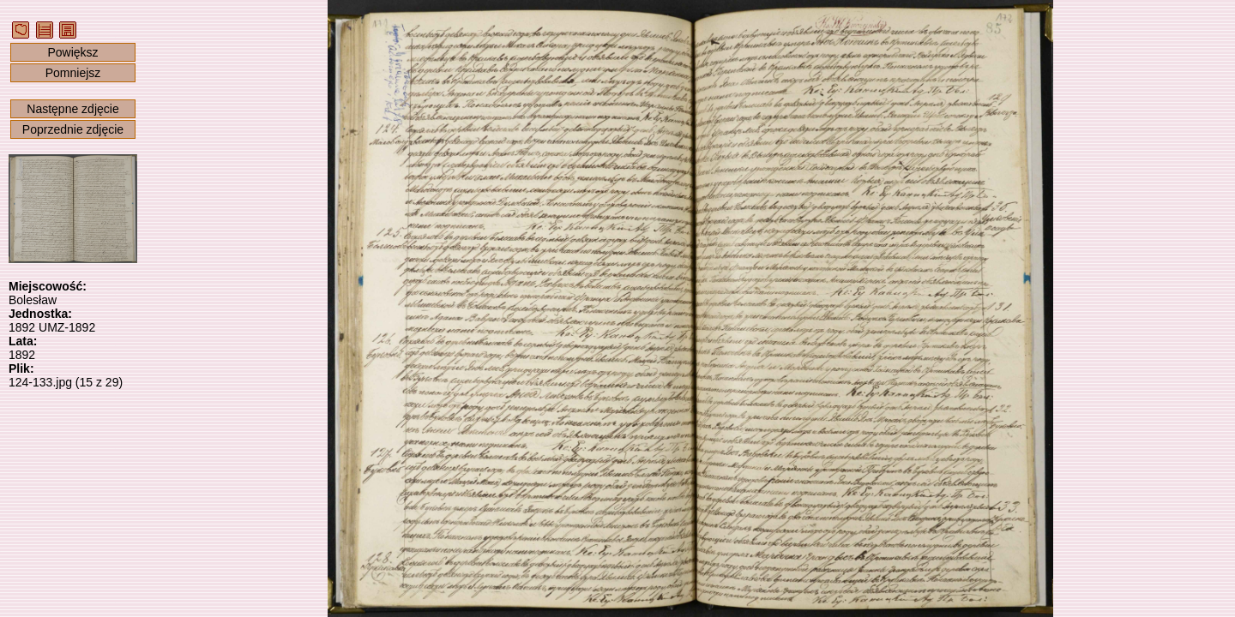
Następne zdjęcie (72, 109)
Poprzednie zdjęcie (73, 129)
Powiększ (72, 52)
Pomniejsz (73, 73)
